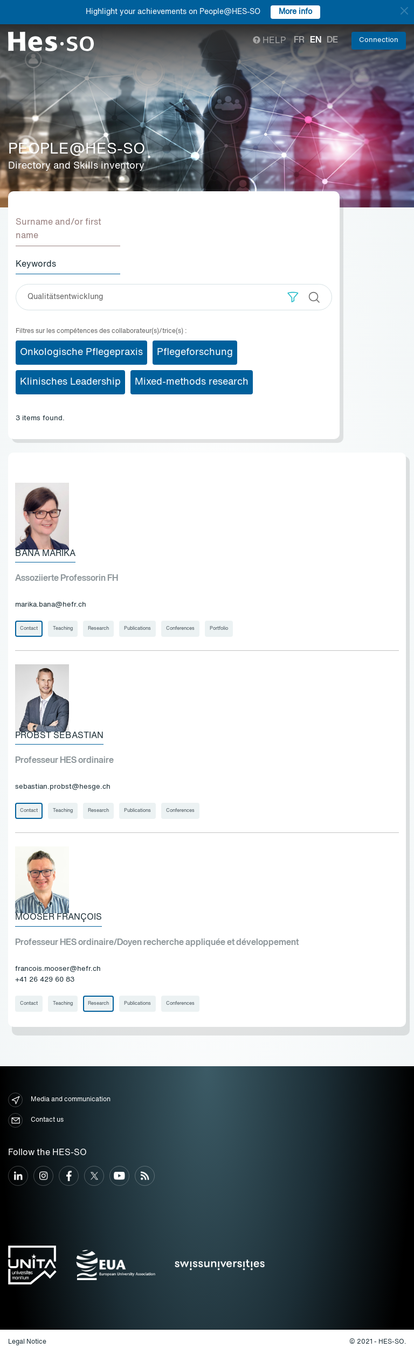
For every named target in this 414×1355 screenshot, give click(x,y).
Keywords (36, 264)
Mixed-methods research (192, 382)
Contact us (36, 1120)
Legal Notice (27, 1342)
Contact (29, 628)
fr (299, 40)
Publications (137, 628)
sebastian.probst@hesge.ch (63, 786)
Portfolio (219, 628)
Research (98, 628)
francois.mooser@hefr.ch (58, 968)
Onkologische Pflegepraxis (81, 352)
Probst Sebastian (59, 736)
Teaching (63, 628)
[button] (292, 297)
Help (269, 41)
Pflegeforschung (195, 352)
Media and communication (59, 1100)
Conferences (180, 628)
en (315, 40)
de (332, 40)
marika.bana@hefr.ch (50, 604)
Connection (378, 40)
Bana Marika (45, 554)
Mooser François (58, 917)
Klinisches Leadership (70, 382)
